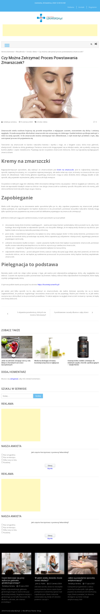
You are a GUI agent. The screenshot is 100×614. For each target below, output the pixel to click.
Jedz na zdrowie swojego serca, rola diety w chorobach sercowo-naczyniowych (15, 363)
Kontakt (81, 7)
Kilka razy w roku (10, 460)
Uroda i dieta (32, 51)
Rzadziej (6, 462)
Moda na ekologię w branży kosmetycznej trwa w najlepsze (46, 362)
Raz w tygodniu (9, 455)
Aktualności (20, 51)
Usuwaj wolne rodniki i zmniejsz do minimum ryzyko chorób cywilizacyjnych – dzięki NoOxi (83, 363)
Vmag (39, 611)
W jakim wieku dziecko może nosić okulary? (48, 579)
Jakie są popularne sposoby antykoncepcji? (81, 579)
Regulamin (93, 7)
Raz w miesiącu (9, 457)
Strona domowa (7, 51)
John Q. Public (40, 583)
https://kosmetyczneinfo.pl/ (49, 284)
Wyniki (50, 468)
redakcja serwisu (10, 122)
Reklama (71, 7)
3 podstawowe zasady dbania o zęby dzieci (71, 312)
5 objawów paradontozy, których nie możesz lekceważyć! (31, 313)
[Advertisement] (50, 30)
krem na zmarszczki (65, 170)
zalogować (14, 379)
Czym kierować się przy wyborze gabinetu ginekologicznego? (13, 580)
